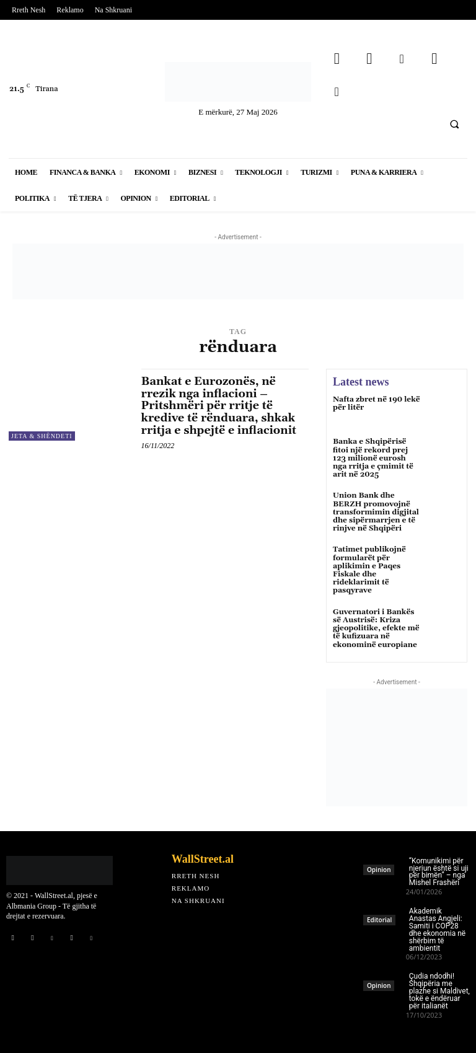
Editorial (379, 919)
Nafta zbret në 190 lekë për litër (376, 403)
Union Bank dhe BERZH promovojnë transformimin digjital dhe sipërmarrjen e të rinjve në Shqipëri (376, 512)
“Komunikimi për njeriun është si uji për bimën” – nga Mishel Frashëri (439, 871)
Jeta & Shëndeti (42, 436)
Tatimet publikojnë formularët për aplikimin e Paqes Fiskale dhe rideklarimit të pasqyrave (369, 570)
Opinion (378, 869)
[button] (454, 123)
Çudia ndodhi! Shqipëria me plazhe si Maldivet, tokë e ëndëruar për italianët (439, 991)
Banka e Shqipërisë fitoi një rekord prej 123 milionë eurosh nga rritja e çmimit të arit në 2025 (373, 458)
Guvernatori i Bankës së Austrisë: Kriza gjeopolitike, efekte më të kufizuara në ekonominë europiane (376, 628)
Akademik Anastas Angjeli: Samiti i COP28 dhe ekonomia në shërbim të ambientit (437, 929)
